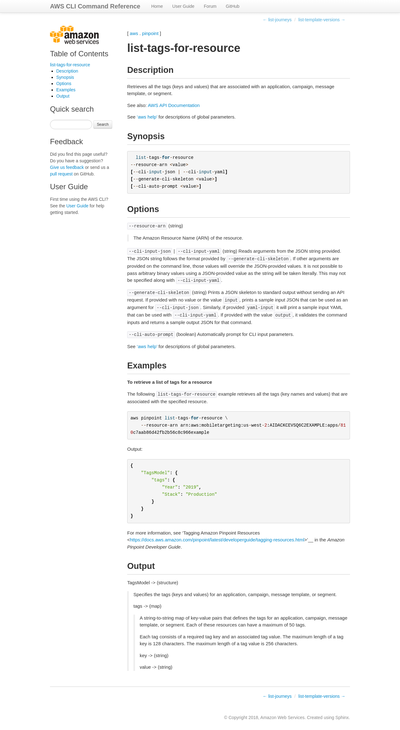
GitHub (233, 6)
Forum (210, 6)
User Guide (183, 6)
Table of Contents (79, 53)
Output (62, 96)
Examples (65, 89)
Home (157, 6)
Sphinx (342, 717)
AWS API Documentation (174, 105)
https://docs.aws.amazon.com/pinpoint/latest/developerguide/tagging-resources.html (217, 539)
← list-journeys (277, 19)
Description (67, 71)
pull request (61, 173)
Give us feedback (67, 167)
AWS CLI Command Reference (95, 6)
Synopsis (65, 77)
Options (63, 83)
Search (103, 124)
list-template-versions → (321, 19)
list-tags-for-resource (70, 64)
